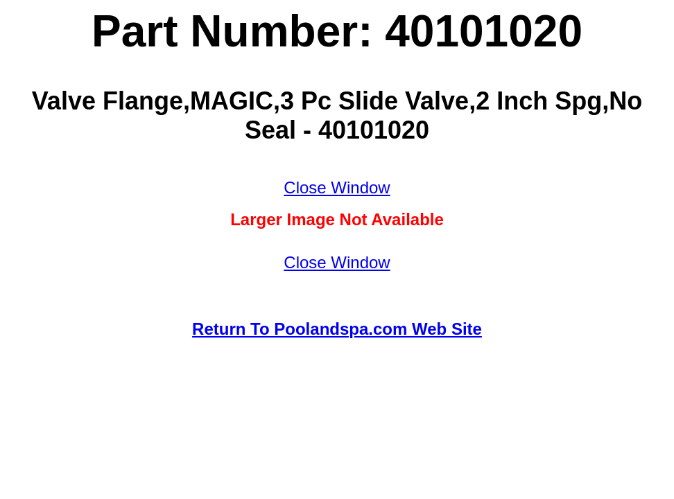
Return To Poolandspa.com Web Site (337, 328)
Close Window (337, 187)
